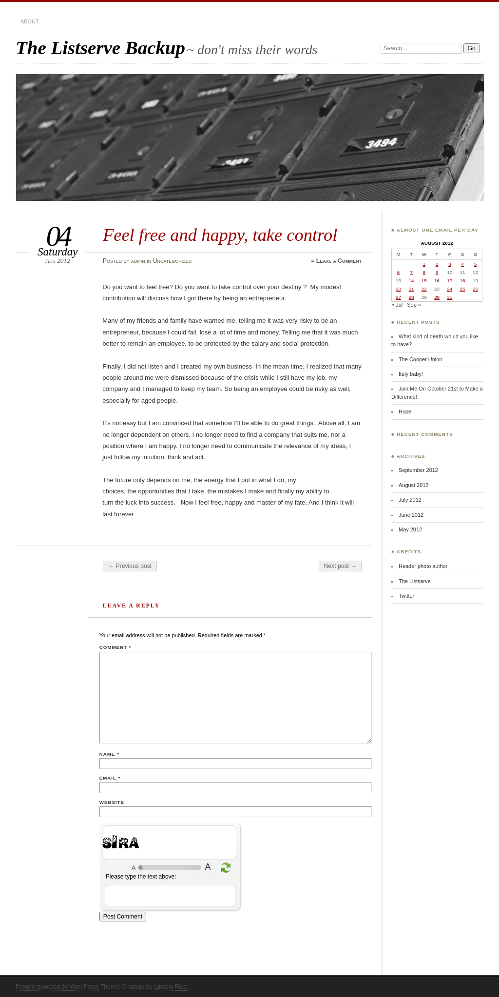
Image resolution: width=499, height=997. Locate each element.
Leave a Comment (339, 260)
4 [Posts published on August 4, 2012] (462, 264)
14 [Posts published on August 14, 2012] (411, 280)
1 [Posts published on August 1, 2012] (424, 264)
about (29, 21)
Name (109, 754)
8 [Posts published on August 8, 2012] (424, 272)
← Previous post (130, 566)
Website (111, 802)
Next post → (340, 566)
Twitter (406, 596)
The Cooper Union (420, 359)
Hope (405, 411)
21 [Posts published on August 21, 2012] (411, 289)
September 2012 (418, 470)
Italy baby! (411, 374)
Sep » (414, 305)
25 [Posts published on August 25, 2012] (462, 289)
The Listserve (415, 581)
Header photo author (423, 566)
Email (109, 778)
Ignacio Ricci (171, 986)
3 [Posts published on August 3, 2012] (449, 264)
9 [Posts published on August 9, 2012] (437, 272)
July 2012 (410, 500)
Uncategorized (172, 260)
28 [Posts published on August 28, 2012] (411, 297)
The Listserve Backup (100, 47)
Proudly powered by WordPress (57, 986)
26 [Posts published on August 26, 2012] (475, 289)
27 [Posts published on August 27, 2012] (398, 297)
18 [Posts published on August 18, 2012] (462, 280)
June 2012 (411, 515)
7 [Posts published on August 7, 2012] (411, 272)
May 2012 (410, 529)
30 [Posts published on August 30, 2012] (437, 297)
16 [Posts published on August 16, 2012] (437, 280)
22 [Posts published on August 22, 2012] (424, 289)
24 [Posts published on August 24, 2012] (449, 289)
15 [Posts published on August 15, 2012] (424, 280)
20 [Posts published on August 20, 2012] (398, 289)
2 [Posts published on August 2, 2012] (437, 264)
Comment (115, 647)
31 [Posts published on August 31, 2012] (449, 297)
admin (138, 260)
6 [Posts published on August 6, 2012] (398, 272)
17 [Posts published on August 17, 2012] (449, 280)
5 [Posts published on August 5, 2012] (475, 264)
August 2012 (413, 485)
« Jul (397, 305)
